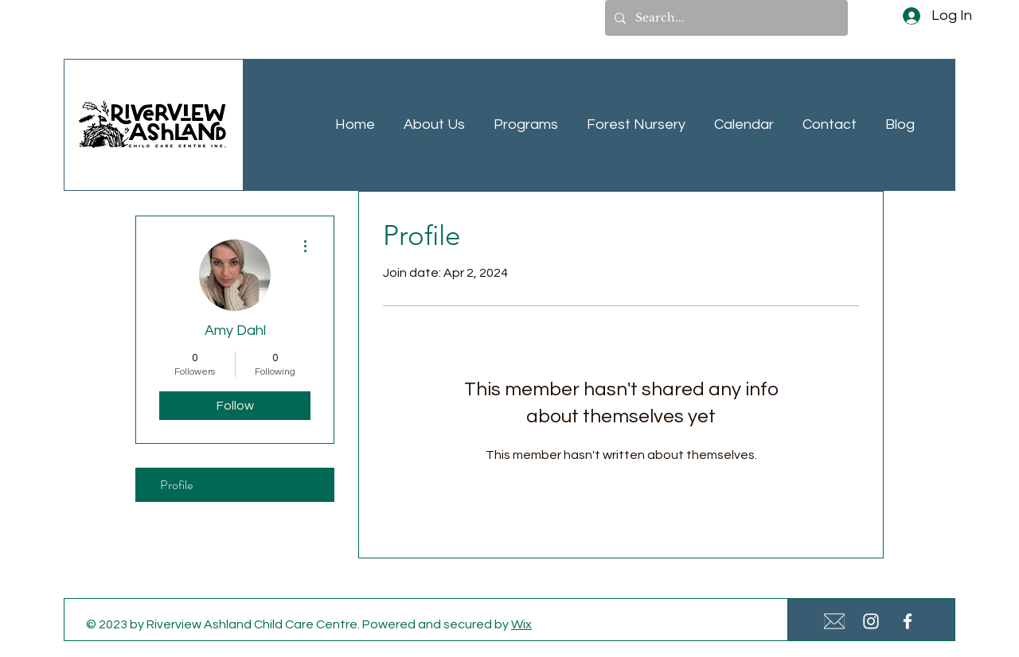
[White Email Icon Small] (834, 621)
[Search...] (724, 18)
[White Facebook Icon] (907, 621)
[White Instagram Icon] (871, 621)
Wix (521, 624)
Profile (176, 485)
